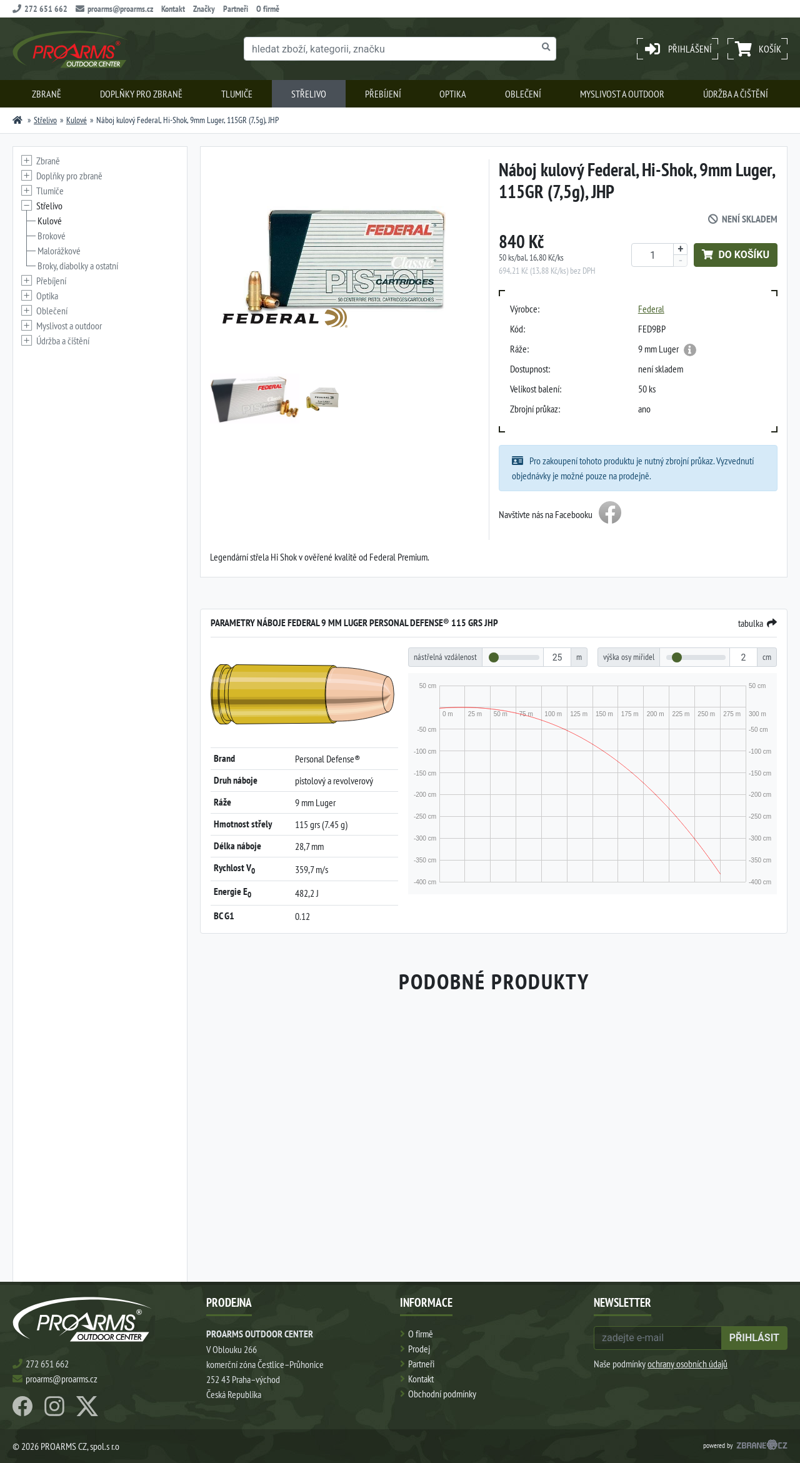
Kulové (76, 120)
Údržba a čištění (735, 93)
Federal (651, 308)
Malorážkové (59, 250)
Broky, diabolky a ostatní (78, 265)
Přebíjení (383, 93)
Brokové (52, 235)
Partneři (235, 8)
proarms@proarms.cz (114, 8)
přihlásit (754, 1338)
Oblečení (523, 93)
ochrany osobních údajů (688, 1363)
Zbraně (46, 93)
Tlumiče (236, 93)
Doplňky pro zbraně (141, 93)
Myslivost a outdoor (622, 93)
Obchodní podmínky (442, 1393)
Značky (204, 8)
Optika (452, 93)
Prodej (419, 1348)
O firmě (267, 8)
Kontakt (173, 8)
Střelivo (308, 93)
